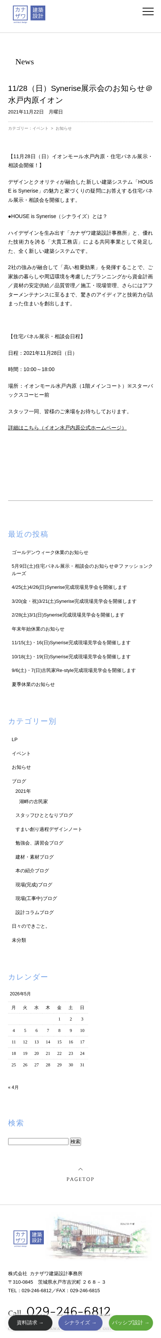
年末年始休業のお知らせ (38, 629)
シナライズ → (80, 1322)
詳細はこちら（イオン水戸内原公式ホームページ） (67, 428)
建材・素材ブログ (34, 857)
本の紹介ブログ (32, 870)
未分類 (19, 940)
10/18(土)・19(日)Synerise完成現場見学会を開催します (71, 656)
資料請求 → (30, 1322)
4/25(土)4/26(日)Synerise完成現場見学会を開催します (69, 587)
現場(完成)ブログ (33, 884)
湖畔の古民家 (33, 801)
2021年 (23, 791)
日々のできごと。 (31, 926)
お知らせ (64, 128)
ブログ (19, 781)
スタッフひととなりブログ (44, 815)
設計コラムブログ (34, 912)
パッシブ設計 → (131, 1322)
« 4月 (13, 1087)
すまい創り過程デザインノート (49, 829)
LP (15, 739)
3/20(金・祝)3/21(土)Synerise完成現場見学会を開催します (74, 601)
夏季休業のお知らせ (33, 684)
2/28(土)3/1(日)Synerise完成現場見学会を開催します (68, 615)
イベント (40, 128)
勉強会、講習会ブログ (39, 843)
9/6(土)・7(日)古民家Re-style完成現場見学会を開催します (74, 670)
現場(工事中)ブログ (36, 898)
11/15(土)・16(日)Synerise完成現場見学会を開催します (71, 642)
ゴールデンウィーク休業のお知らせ (50, 552)
